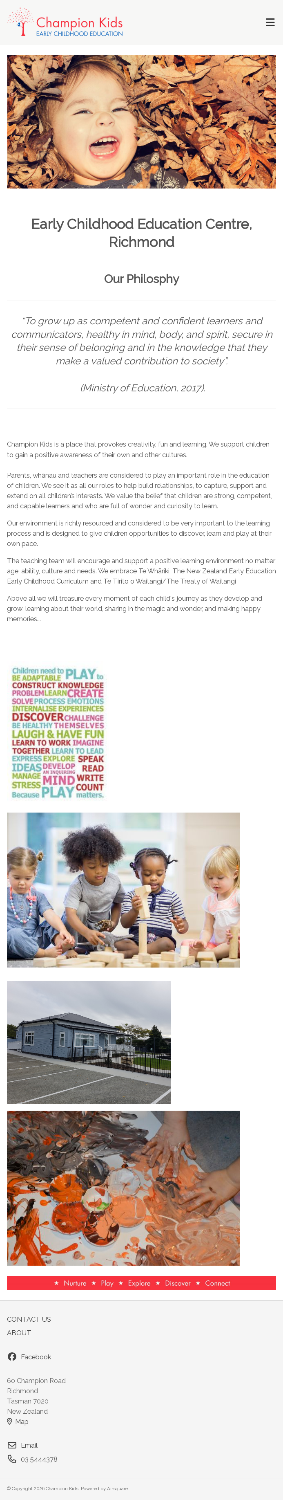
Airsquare (117, 1488)
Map (18, 1421)
